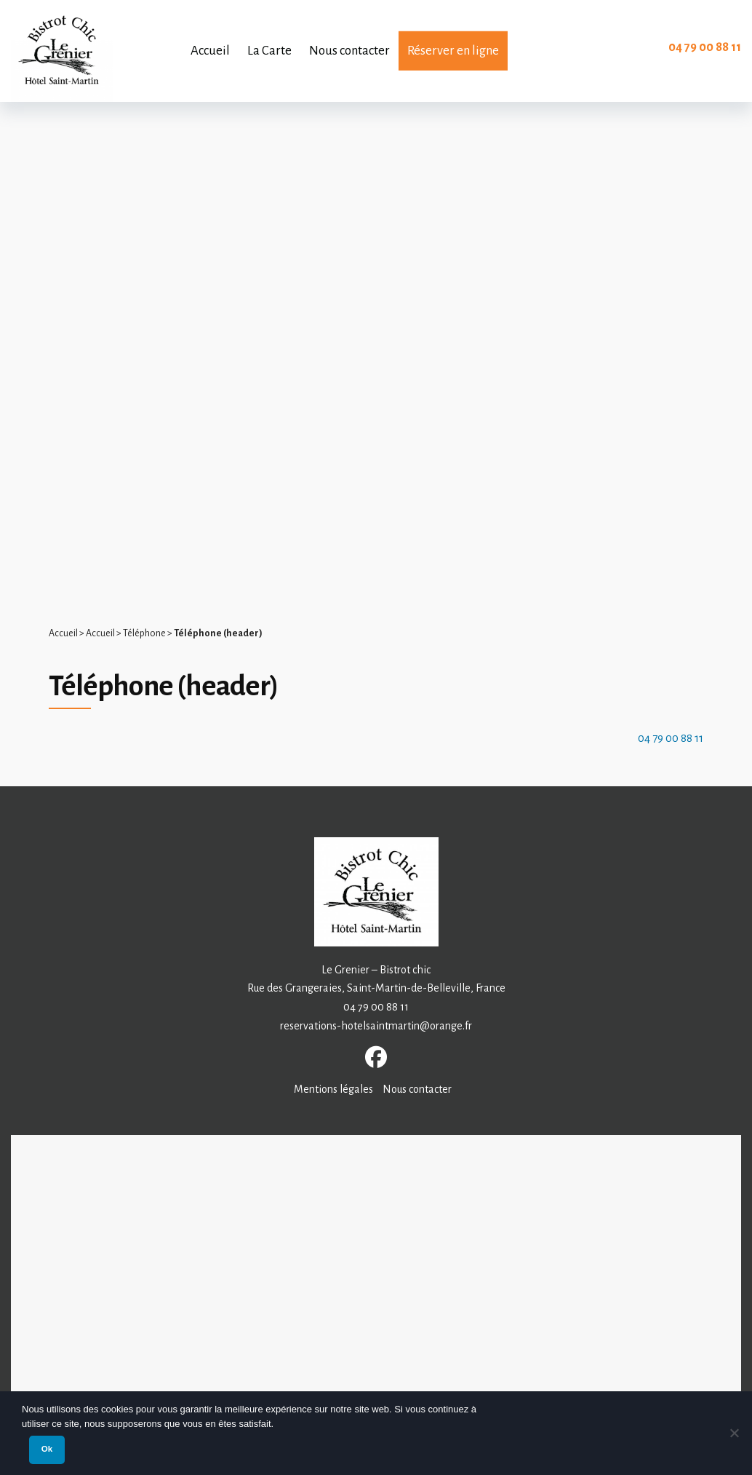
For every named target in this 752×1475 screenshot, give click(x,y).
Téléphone (144, 633)
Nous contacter (417, 1089)
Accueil (63, 633)
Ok (46, 1448)
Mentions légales (333, 1089)
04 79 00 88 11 (704, 47)
